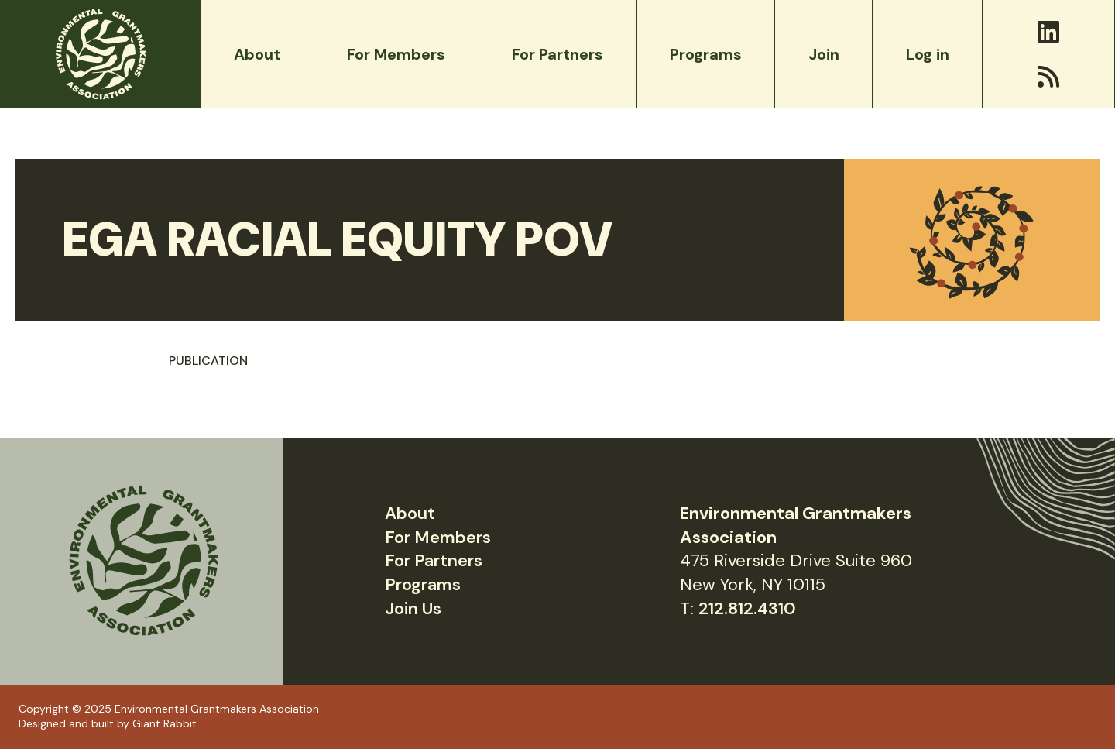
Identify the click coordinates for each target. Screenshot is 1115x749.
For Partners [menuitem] (557, 54)
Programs (423, 584)
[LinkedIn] (1048, 31)
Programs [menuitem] (706, 54)
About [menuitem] (257, 54)
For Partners (433, 560)
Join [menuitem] (823, 54)
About (410, 513)
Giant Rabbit (164, 723)
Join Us (413, 608)
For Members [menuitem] (396, 54)
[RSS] (1048, 76)
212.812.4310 (747, 608)
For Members (438, 537)
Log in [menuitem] (927, 54)
